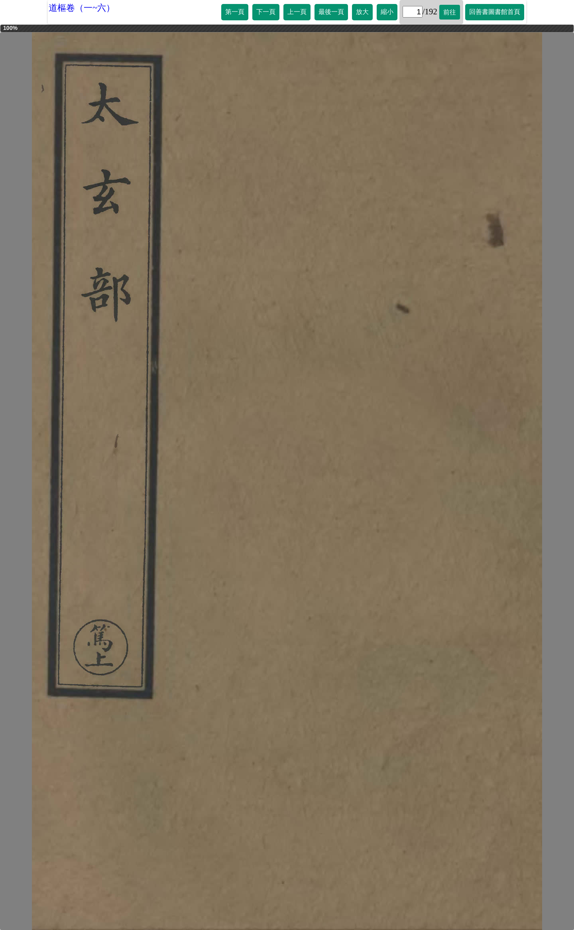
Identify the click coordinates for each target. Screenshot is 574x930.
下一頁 (265, 11)
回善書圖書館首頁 (494, 11)
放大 (362, 11)
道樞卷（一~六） (82, 8)
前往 (449, 12)
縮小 (387, 11)
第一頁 (234, 11)
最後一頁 (331, 11)
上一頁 (297, 11)
